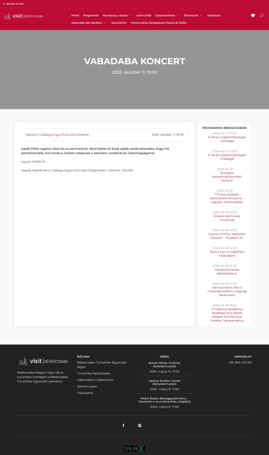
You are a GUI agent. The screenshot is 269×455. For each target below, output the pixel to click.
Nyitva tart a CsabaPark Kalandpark (227, 253)
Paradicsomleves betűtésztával (227, 271)
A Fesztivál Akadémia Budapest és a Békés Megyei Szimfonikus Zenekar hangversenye (227, 314)
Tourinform (119, 22)
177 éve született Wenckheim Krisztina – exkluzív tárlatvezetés (227, 198)
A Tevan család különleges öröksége (227, 139)
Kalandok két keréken (89, 22)
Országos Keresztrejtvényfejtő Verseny (227, 176)
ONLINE (127, 170)
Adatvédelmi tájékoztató (95, 380)
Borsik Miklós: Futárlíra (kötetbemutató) (164, 364)
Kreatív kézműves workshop (227, 218)
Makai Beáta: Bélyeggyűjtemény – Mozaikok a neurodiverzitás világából (164, 400)
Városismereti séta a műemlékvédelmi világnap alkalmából (227, 291)
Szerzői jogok (87, 386)
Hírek (75, 15)
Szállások (213, 15)
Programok (91, 15)
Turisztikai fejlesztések (93, 373)
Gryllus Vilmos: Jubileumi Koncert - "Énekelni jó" (227, 236)
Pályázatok (85, 393)
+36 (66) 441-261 (240, 362)
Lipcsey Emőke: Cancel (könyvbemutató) (164, 382)
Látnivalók (143, 15)
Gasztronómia (167, 15)
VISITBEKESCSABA (24, 15)
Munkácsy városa (117, 15)
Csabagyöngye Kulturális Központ (64, 134)
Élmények (193, 15)
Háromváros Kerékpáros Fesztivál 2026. (159, 22)
